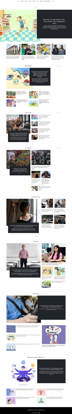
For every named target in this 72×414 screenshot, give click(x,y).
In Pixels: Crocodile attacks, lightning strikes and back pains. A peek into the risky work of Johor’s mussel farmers (45, 181)
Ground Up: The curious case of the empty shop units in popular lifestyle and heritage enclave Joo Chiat (13, 57)
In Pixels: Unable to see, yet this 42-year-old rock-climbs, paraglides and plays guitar (44, 187)
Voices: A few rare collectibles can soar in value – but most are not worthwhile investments (43, 57)
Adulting (41, 5)
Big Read (22, 5)
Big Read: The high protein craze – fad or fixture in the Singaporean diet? (54, 21)
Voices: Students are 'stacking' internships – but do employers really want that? (47, 277)
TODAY (19, 5)
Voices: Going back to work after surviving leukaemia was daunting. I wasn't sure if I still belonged (25, 270)
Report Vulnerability (42, 410)
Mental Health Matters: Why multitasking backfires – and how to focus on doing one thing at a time (51, 369)
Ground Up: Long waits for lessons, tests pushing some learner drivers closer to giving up (47, 226)
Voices (38, 5)
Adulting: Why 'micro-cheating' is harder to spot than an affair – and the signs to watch (51, 306)
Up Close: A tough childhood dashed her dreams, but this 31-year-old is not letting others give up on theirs (18, 134)
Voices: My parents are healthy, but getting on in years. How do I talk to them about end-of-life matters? (60, 277)
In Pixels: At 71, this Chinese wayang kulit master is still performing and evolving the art (20, 170)
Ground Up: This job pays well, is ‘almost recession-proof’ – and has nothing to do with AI (47, 210)
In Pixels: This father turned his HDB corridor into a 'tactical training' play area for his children (41, 167)
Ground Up (34, 5)
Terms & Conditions (33, 410)
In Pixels (30, 5)
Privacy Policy (38, 410)
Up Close (26, 5)
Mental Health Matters (47, 5)
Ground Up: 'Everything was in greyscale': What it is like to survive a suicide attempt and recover (23, 226)
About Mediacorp (29, 410)
